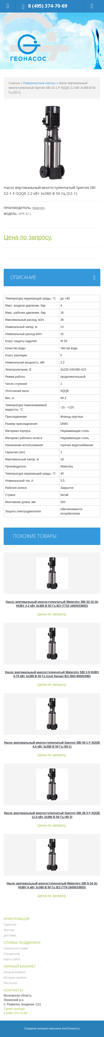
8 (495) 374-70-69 (47, 5)
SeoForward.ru (71, 1028)
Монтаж (9, 930)
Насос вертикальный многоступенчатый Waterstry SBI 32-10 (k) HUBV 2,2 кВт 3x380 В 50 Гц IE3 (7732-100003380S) (52, 604)
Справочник (12, 954)
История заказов (15, 977)
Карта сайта (12, 959)
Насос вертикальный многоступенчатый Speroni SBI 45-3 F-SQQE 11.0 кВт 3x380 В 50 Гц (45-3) (52, 815)
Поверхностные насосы (39, 83)
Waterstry (38, 208)
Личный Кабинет (15, 972)
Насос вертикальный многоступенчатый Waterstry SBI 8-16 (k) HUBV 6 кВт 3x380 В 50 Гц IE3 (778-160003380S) (52, 885)
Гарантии (10, 924)
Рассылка (10, 983)
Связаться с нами (16, 948)
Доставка (10, 935)
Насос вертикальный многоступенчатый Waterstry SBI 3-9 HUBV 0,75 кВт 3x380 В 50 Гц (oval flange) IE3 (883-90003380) (52, 674)
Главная (14, 83)
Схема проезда (14, 1009)
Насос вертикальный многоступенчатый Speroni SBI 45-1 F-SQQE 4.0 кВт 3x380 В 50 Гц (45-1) (52, 744)
